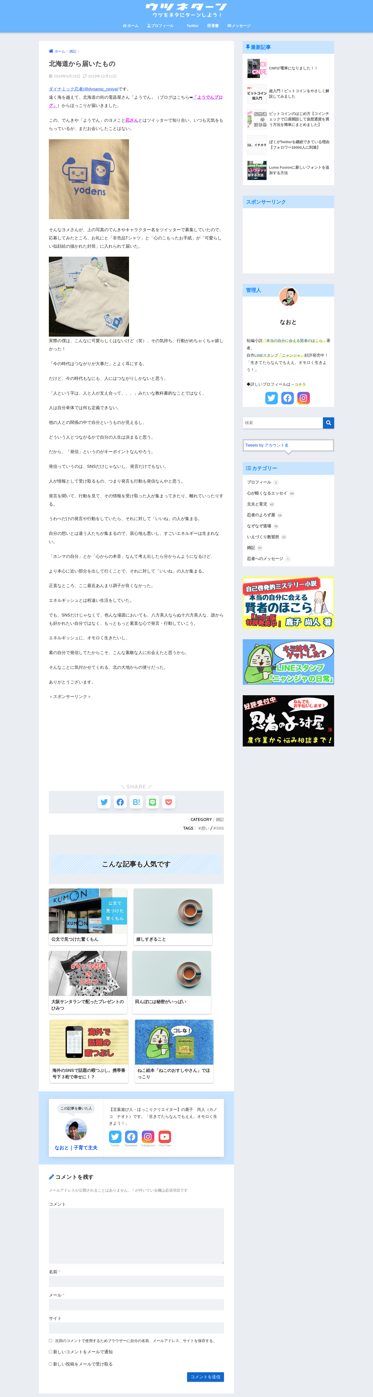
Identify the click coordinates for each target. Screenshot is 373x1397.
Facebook (131, 1070)
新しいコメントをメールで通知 (83, 1276)
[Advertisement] (136, 735)
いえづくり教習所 (268, 546)
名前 (54, 1196)
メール (56, 1219)
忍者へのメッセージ (270, 568)
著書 (213, 25)
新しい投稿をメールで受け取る (83, 1288)
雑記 (220, 821)
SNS (220, 830)
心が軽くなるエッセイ (272, 501)
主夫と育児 (261, 512)
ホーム (130, 25)
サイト (55, 1243)
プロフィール (160, 25)
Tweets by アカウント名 (268, 452)
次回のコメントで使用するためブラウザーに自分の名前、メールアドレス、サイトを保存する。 (136, 1265)
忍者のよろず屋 (266, 523)
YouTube (165, 1070)
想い (205, 830)
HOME (186, 1376)
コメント (57, 1128)
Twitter (190, 25)
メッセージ (239, 25)
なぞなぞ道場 (264, 534)
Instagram (148, 1070)
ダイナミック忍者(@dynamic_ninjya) (84, 89)
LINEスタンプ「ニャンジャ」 (281, 355)
